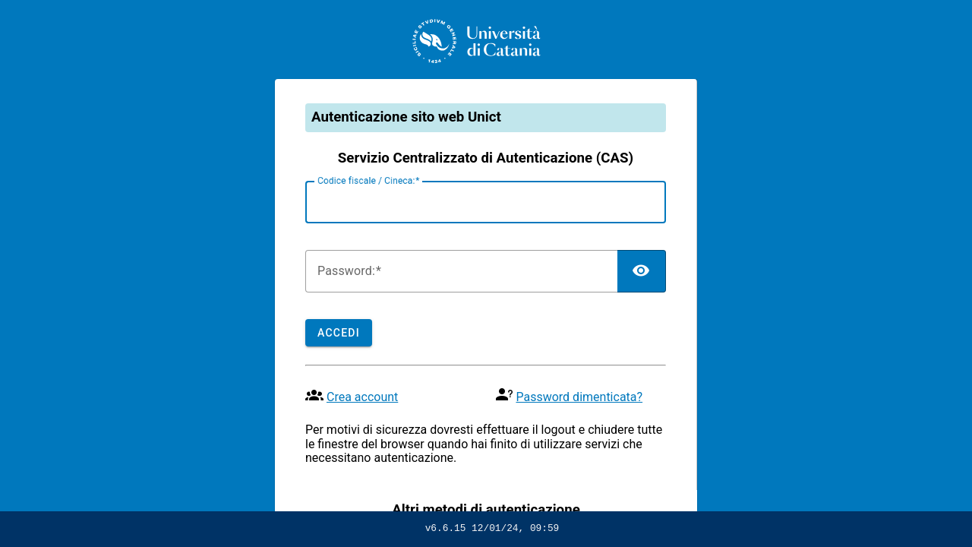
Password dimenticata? (579, 397)
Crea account (362, 397)
